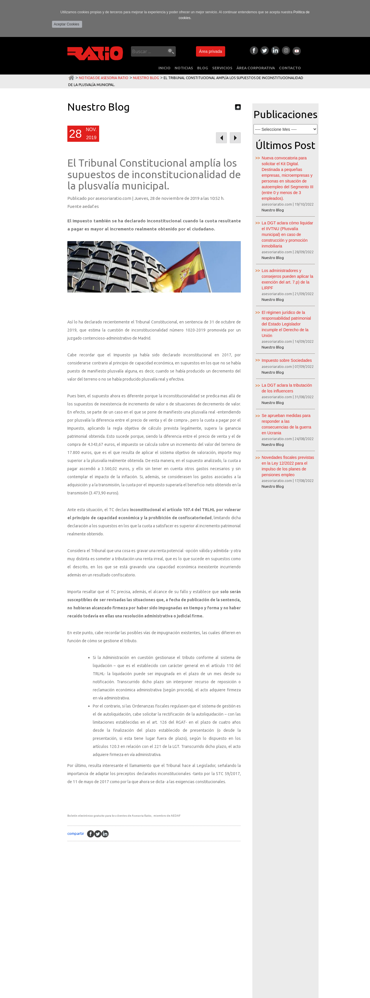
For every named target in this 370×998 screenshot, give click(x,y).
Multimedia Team (324, 993)
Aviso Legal (14, 993)
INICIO (164, 68)
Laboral (112, 914)
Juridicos (114, 955)
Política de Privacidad (43, 993)
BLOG (202, 68)
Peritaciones (117, 945)
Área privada (210, 51)
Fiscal (110, 893)
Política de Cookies (77, 993)
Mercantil (114, 924)
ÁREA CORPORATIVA (255, 68)
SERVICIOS (222, 68)
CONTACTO (290, 68)
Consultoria (117, 934)
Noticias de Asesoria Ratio (103, 78)
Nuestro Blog (146, 78)
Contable (114, 903)
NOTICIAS (184, 68)
